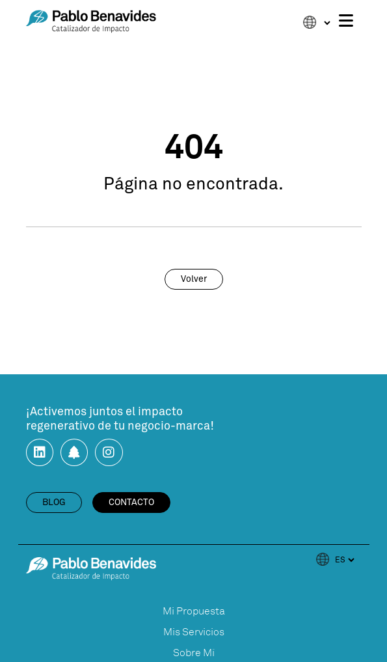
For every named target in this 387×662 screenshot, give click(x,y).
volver (194, 279)
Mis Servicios (193, 632)
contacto (131, 502)
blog (54, 502)
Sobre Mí (194, 652)
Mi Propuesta (194, 611)
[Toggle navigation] (346, 21)
